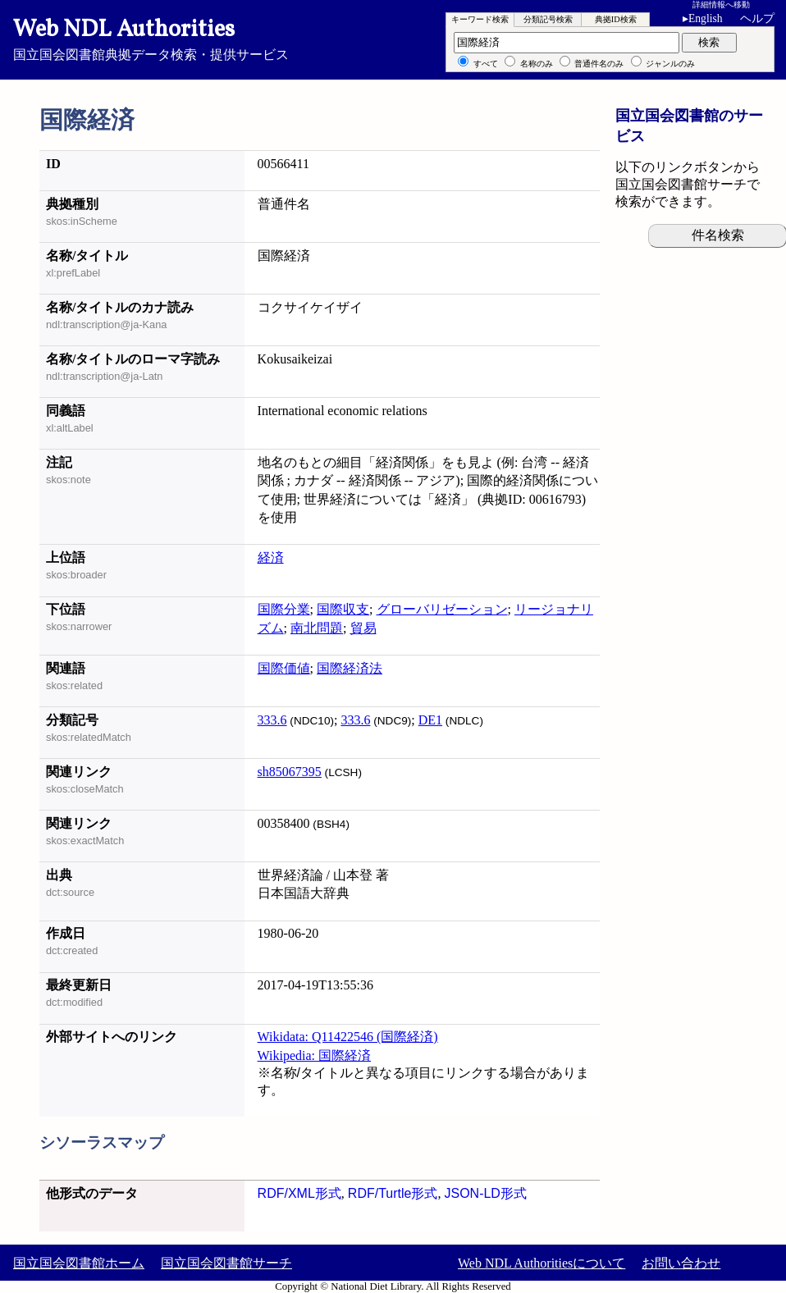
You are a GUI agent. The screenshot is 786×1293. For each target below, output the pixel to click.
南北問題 (316, 628)
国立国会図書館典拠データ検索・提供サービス (393, 38)
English (705, 18)
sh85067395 (290, 772)
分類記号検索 (548, 19)
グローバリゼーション (442, 609)
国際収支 (343, 609)
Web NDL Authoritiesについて (541, 1263)
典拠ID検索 (616, 19)
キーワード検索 (480, 19)
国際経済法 (349, 668)
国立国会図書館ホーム (78, 1263)
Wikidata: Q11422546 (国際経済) (348, 1037)
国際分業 (284, 609)
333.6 (272, 720)
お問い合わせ (681, 1263)
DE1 (430, 720)
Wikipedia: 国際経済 (314, 1055)
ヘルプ (757, 18)
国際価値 (284, 668)
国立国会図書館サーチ (226, 1263)
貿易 (363, 628)
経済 (271, 557)
